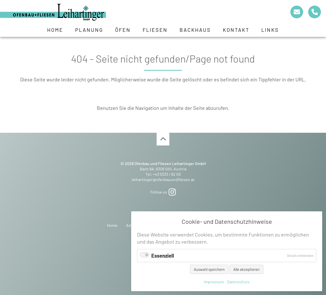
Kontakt (236, 30)
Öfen (123, 30)
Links (270, 30)
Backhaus (195, 30)
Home (55, 30)
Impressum (214, 281)
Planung (89, 30)
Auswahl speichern (209, 269)
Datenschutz (238, 281)
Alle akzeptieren (246, 269)
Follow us (163, 191)
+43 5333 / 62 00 (167, 174)
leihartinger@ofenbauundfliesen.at (163, 179)
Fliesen (155, 30)
